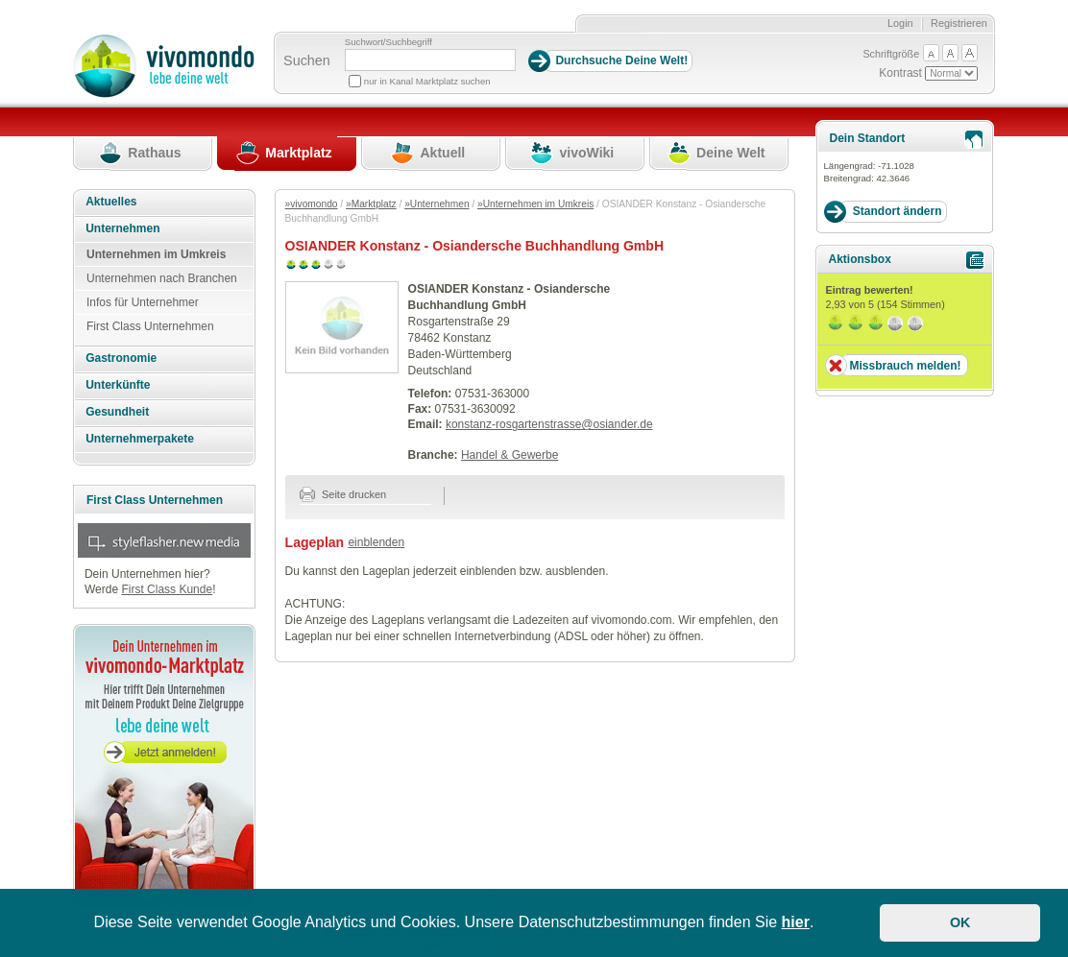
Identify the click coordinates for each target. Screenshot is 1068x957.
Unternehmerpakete (139, 438)
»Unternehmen (436, 204)
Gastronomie (121, 358)
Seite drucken (343, 494)
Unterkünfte (117, 385)
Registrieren (959, 23)
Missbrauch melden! (904, 365)
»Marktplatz (371, 204)
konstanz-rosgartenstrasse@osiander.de (549, 424)
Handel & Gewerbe (509, 455)
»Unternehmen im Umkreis (535, 204)
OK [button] (960, 922)
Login (900, 23)
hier (796, 922)
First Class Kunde (166, 589)
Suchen (306, 60)
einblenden (376, 542)
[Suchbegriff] (430, 60)
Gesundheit (117, 412)
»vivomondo (311, 204)
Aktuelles (110, 201)
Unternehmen (122, 228)
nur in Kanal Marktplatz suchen (427, 81)
